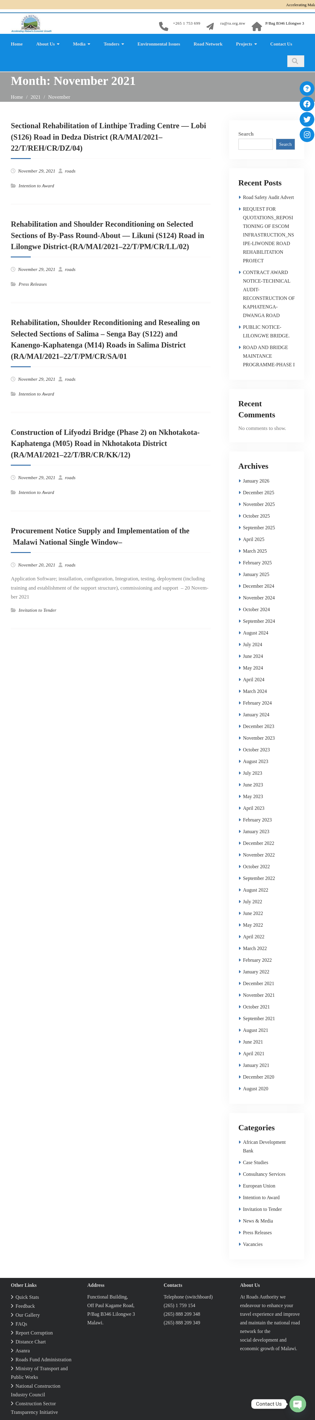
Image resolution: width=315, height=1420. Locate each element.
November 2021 (259, 994)
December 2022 (258, 842)
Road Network (208, 43)
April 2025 (254, 538)
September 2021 (259, 1017)
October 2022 (256, 865)
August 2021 (255, 1029)
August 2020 (255, 1087)
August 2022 (255, 889)
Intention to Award (36, 184)
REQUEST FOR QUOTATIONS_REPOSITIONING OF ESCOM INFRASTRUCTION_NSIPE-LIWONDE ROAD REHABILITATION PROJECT (268, 233)
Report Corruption (34, 1331)
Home (16, 43)
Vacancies (253, 1243)
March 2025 (255, 550)
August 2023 (255, 760)
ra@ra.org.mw (232, 23)
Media (79, 43)
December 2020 (258, 1076)
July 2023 (252, 772)
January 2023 (256, 830)
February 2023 (257, 818)
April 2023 (254, 807)
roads (70, 170)
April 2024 (254, 678)
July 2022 (252, 900)
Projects (244, 43)
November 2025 (259, 503)
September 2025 (259, 526)
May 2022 (253, 924)
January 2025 (256, 573)
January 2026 (256, 480)
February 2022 (257, 959)
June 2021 (253, 1041)
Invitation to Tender (38, 609)
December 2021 (258, 982)
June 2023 (253, 783)
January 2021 (256, 1064)
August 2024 (255, 631)
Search (246, 133)
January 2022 (256, 970)
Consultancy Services (264, 1173)
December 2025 (258, 491)
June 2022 (253, 912)
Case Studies (255, 1161)
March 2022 (255, 947)
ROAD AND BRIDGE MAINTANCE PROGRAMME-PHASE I (269, 355)
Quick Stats (27, 1296)
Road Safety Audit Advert (268, 196)
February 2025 (257, 561)
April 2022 (254, 935)
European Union (259, 1184)
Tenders (111, 43)
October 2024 (256, 608)
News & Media (258, 1220)
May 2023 (253, 795)
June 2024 (253, 655)
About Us (45, 43)
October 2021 (256, 1005)
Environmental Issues (159, 43)
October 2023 (256, 748)
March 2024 (255, 690)
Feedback (25, 1305)
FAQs (21, 1323)
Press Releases (33, 283)
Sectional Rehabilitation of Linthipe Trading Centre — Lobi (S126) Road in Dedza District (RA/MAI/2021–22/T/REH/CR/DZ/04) (104, 136)
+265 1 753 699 (186, 23)
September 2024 (259, 620)
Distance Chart (31, 1340)
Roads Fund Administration (44, 1358)
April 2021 (254, 1052)
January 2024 (256, 713)
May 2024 (253, 667)
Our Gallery (28, 1314)
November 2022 (259, 854)
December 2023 (258, 725)
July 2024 (252, 643)
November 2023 (259, 737)
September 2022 (259, 877)
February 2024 (257, 702)
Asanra (23, 1349)
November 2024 (259, 596)
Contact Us (281, 43)
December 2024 (258, 585)
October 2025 (256, 515)
